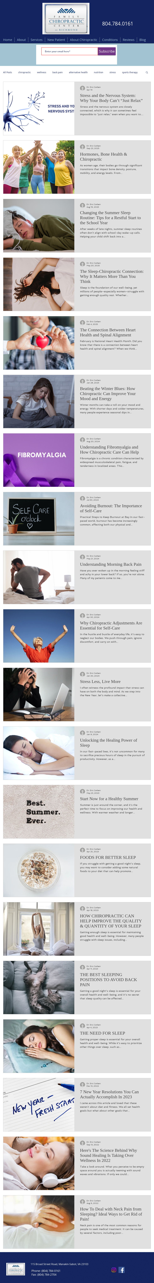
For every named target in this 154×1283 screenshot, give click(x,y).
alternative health (78, 72)
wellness (41, 72)
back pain (57, 72)
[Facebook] (121, 1270)
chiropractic (24, 72)
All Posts (7, 72)
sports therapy (130, 72)
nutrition (98, 72)
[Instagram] (114, 1270)
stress (113, 72)
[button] (146, 72)
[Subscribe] (107, 51)
